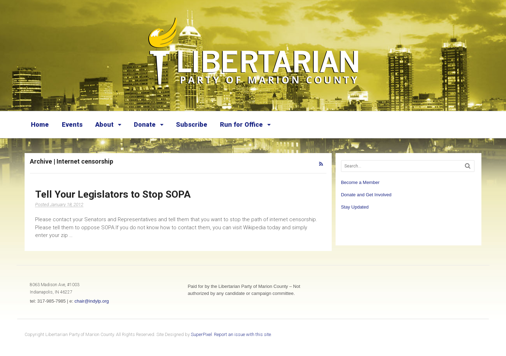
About (104, 124)
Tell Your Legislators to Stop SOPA (113, 194)
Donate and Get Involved (366, 194)
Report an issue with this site (242, 334)
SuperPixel (201, 334)
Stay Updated (355, 207)
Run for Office (241, 124)
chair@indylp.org (91, 301)
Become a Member (360, 182)
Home (40, 124)
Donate (145, 124)
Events (72, 124)
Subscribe (191, 124)
